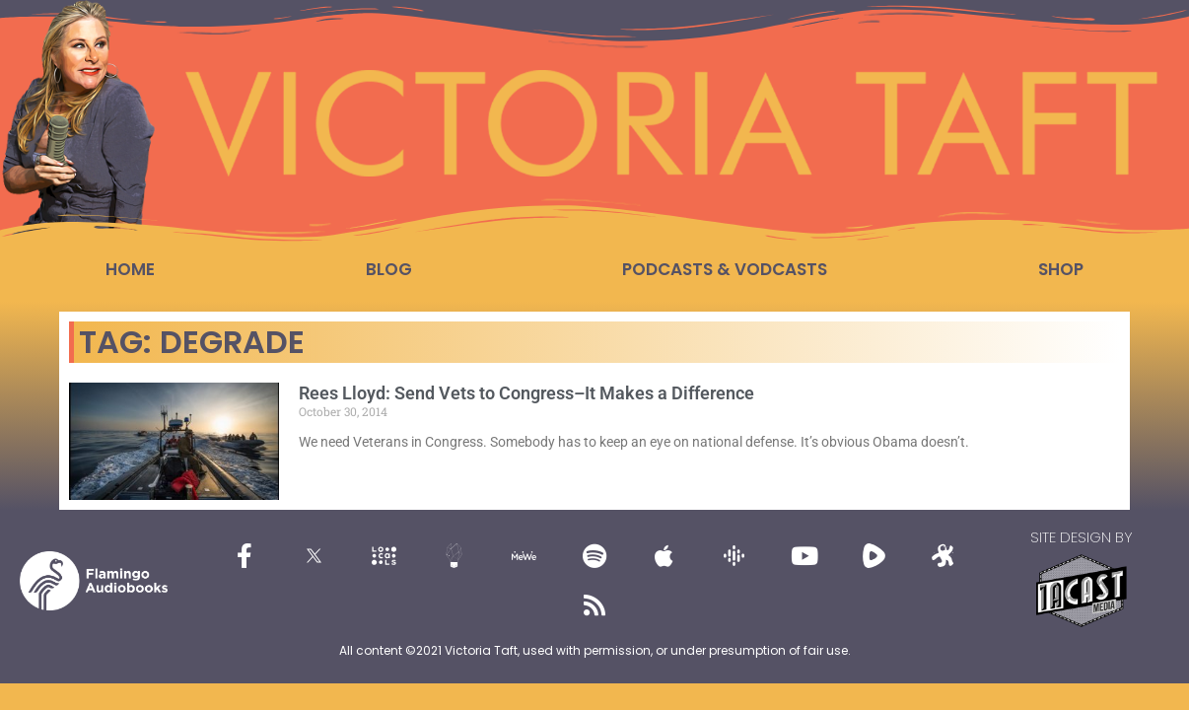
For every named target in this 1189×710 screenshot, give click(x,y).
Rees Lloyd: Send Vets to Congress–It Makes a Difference (526, 393)
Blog (389, 269)
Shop (1061, 269)
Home (130, 269)
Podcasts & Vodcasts (724, 269)
